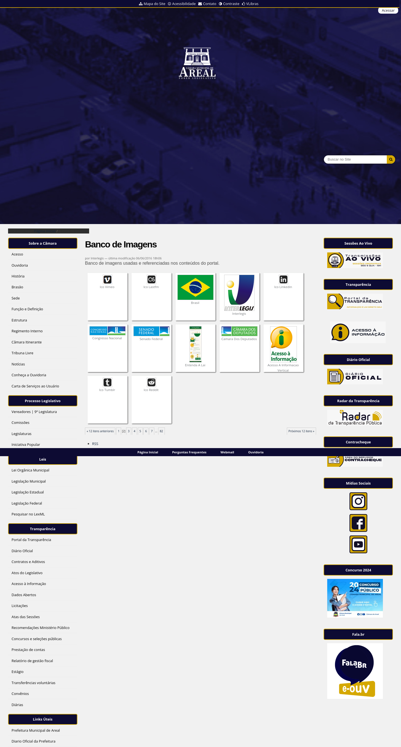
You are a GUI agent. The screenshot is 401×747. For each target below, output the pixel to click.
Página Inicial (148, 452)
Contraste (231, 3)
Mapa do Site (154, 3)
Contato (209, 3)
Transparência (42, 528)
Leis (42, 459)
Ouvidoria (255, 452)
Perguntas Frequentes (189, 452)
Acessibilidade (183, 3)
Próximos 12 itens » (301, 431)
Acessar (388, 10)
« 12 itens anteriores (100, 431)
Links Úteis (42, 719)
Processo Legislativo (42, 400)
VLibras (252, 3)
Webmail (227, 452)
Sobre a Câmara (43, 243)
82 (161, 431)
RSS (95, 443)
